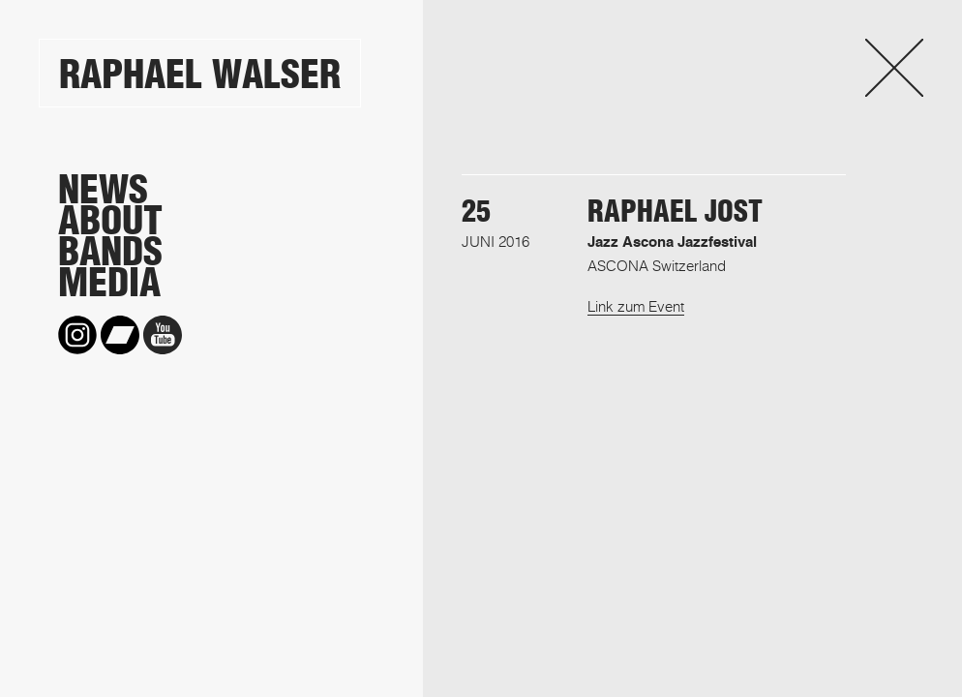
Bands (110, 251)
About (110, 220)
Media (109, 282)
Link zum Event (635, 306)
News (103, 189)
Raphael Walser (200, 74)
